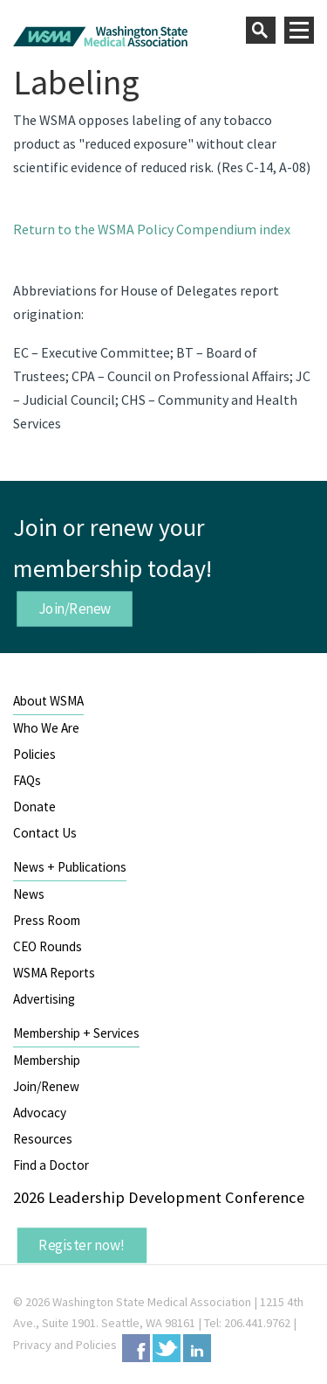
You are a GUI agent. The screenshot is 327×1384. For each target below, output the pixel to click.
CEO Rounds (47, 946)
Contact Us (45, 832)
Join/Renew (75, 608)
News (28, 894)
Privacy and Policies (65, 1345)
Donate (34, 806)
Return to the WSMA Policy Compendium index (151, 229)
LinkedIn (197, 1348)
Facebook (136, 1348)
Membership (46, 1060)
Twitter (167, 1348)
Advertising (44, 999)
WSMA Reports (54, 972)
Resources (42, 1138)
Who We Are (46, 728)
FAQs (27, 780)
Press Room (46, 920)
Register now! (82, 1245)
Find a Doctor (51, 1165)
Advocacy (39, 1112)
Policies (34, 754)
